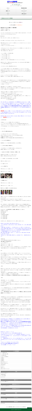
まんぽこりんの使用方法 (4, 356)
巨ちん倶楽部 (15, 409)
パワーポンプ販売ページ (4, 381)
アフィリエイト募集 (4, 398)
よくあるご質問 (3, 375)
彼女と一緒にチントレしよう (5, 368)
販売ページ (8, 12)
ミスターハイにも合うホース (5, 385)
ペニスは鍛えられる (4, 352)
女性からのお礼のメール (4, 363)
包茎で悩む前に (3, 364)
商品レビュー (3, 367)
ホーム (8, 9)
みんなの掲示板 (3, 394)
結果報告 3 (2, 360)
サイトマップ (24, 12)
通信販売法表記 (24, 9)
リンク (8, 14)
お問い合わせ (24, 14)
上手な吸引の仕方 (3, 355)
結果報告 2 (2, 359)
